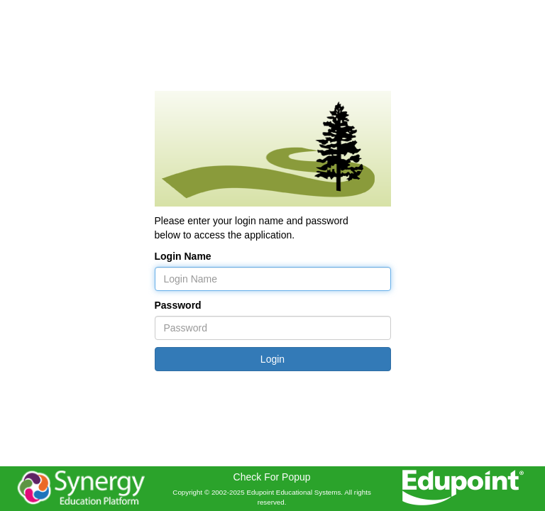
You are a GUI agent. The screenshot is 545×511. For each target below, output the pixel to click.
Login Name (183, 256)
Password (178, 305)
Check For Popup (272, 477)
